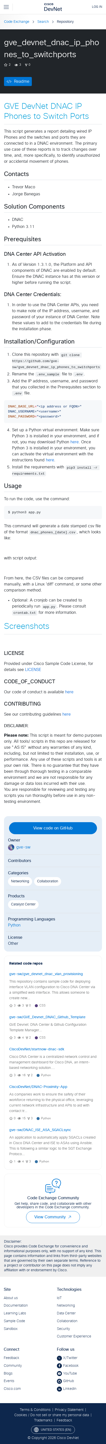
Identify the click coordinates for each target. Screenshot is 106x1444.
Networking (20, 881)
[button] (70, 1217)
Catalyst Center (23, 904)
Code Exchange (16, 22)
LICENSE (33, 670)
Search (43, 22)
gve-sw (23, 847)
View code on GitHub (53, 828)
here (74, 442)
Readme (21, 81)
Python (14, 925)
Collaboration (47, 881)
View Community (53, 1217)
